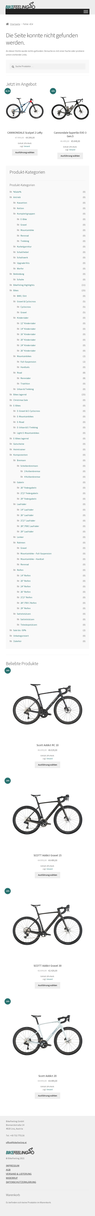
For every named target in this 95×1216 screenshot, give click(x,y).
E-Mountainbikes (25, 416)
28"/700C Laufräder (29, 526)
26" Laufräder (27, 515)
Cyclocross (25, 306)
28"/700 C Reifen (28, 602)
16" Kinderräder (28, 334)
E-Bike (23, 219)
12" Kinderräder (28, 323)
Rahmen (21, 542)
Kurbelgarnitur (24, 246)
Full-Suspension (28, 361)
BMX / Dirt (22, 295)
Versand (27, 146)
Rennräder (25, 378)
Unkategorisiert (21, 635)
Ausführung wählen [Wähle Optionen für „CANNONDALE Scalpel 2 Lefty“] (24, 152)
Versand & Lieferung (19, 1173)
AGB (8, 1169)
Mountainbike (27, 230)
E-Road (20, 422)
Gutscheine (18, 443)
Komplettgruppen (26, 213)
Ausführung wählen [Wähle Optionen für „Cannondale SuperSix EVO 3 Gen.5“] (70, 155)
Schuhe (20, 279)
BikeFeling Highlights (23, 285)
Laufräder (21, 504)
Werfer (20, 268)
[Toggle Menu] (86, 11)
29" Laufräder (27, 531)
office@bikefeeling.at (16, 1142)
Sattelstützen (24, 613)
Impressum (12, 1165)
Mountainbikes (24, 356)
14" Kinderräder (28, 328)
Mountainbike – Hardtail (32, 559)
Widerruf (12, 1178)
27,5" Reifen (26, 597)
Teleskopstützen (28, 624)
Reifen (20, 569)
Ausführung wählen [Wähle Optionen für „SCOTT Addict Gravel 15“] (47, 874)
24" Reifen (25, 586)
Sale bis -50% (19, 630)
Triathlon (25, 383)
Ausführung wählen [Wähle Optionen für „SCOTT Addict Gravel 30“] (47, 985)
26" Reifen (25, 591)
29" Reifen (25, 608)
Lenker (20, 537)
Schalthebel (23, 252)
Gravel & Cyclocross (26, 301)
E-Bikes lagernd (21, 438)
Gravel (23, 224)
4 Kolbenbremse (32, 476)
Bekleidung (18, 273)
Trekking (24, 241)
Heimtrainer (19, 449)
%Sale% (17, 191)
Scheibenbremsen (29, 465)
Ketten (20, 208)
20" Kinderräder (28, 339)
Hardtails (25, 367)
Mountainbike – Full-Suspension (35, 553)
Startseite (15, 24)
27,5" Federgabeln (29, 493)
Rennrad (24, 235)
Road (19, 372)
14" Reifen (25, 575)
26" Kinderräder (28, 350)
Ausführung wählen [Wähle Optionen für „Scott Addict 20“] (47, 1095)
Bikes (16, 290)
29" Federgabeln (28, 498)
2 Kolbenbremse (32, 471)
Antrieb (17, 197)
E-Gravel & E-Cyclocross (28, 410)
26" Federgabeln (28, 487)
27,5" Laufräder (27, 520)
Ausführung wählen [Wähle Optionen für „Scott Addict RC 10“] (47, 764)
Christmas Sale (20, 400)
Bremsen (21, 460)
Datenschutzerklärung (21, 1182)
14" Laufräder (27, 509)
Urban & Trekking (25, 389)
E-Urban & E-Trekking (27, 427)
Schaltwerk (22, 257)
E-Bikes (17, 405)
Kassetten (22, 202)
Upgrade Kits (23, 263)
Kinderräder (22, 317)
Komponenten (20, 454)
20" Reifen (25, 580)
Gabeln (20, 482)
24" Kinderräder (28, 345)
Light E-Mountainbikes (28, 432)
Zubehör (17, 641)
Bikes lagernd (19, 394)
